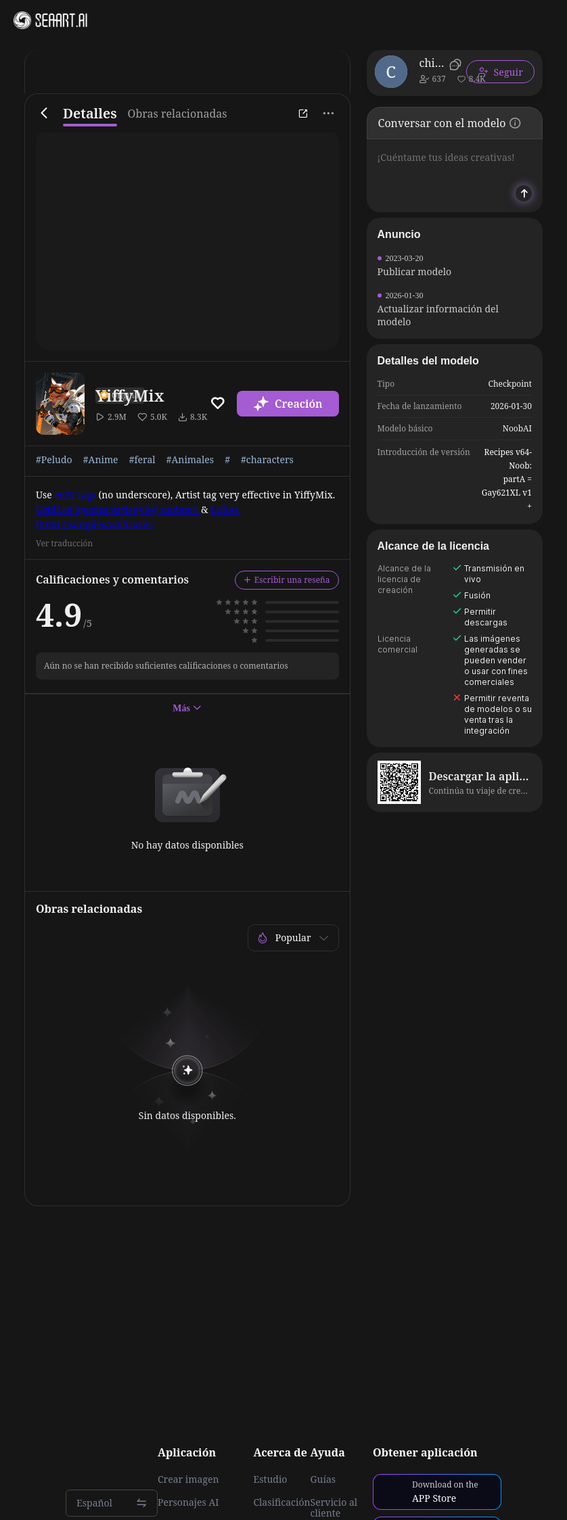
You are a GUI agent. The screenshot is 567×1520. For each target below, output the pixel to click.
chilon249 (432, 63)
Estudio (270, 1479)
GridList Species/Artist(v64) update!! (118, 509)
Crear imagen (188, 1479)
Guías (323, 1479)
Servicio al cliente (334, 1508)
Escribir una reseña (287, 580)
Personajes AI (188, 1502)
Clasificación (281, 1502)
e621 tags (74, 494)
